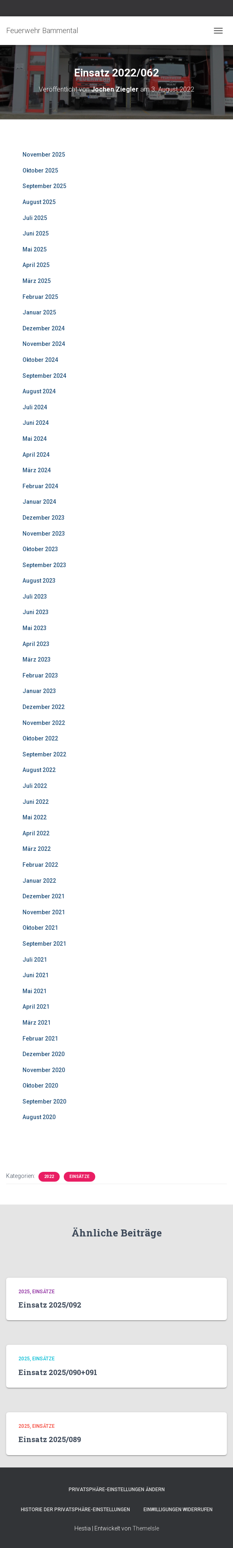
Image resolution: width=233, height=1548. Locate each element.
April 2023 (35, 644)
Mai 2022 (34, 817)
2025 (24, 1291)
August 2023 (39, 580)
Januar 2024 (39, 501)
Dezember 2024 (43, 328)
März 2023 (36, 659)
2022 (49, 1176)
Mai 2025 (34, 249)
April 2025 (35, 265)
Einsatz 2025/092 (49, 1305)
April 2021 (35, 1006)
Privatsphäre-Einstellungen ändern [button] (117, 1489)
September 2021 (44, 943)
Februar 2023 (40, 675)
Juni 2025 (35, 233)
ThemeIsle (145, 1528)
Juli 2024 (34, 407)
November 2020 (43, 1070)
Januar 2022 (39, 880)
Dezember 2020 (43, 1054)
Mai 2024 (34, 438)
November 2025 (43, 154)
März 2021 (36, 1022)
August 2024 (39, 391)
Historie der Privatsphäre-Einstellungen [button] (75, 1509)
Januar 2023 (39, 691)
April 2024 (35, 454)
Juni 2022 (35, 802)
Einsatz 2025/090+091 (57, 1372)
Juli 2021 (34, 959)
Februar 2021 (40, 1038)
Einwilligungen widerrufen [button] (178, 1509)
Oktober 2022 (40, 738)
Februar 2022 (40, 864)
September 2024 (44, 375)
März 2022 (36, 849)
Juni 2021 (35, 975)
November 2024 (43, 344)
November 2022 (43, 723)
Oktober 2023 (40, 549)
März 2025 (36, 281)
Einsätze (79, 1176)
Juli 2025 (34, 218)
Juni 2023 (35, 612)
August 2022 (39, 770)
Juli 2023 (34, 596)
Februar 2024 (40, 486)
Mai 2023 (34, 628)
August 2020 (39, 1117)
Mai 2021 (34, 991)
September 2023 (44, 565)
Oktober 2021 (40, 927)
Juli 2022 (34, 786)
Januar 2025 (39, 312)
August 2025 (39, 202)
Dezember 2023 (43, 517)
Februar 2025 (40, 297)
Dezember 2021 (43, 896)
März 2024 (36, 470)
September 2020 (44, 1101)
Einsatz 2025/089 (49, 1439)
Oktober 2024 (40, 360)
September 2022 (44, 754)
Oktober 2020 (40, 1085)
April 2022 (35, 833)
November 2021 (43, 912)
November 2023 (43, 533)
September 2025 (44, 186)
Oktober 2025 (40, 170)
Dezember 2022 (43, 707)
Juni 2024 (35, 423)
